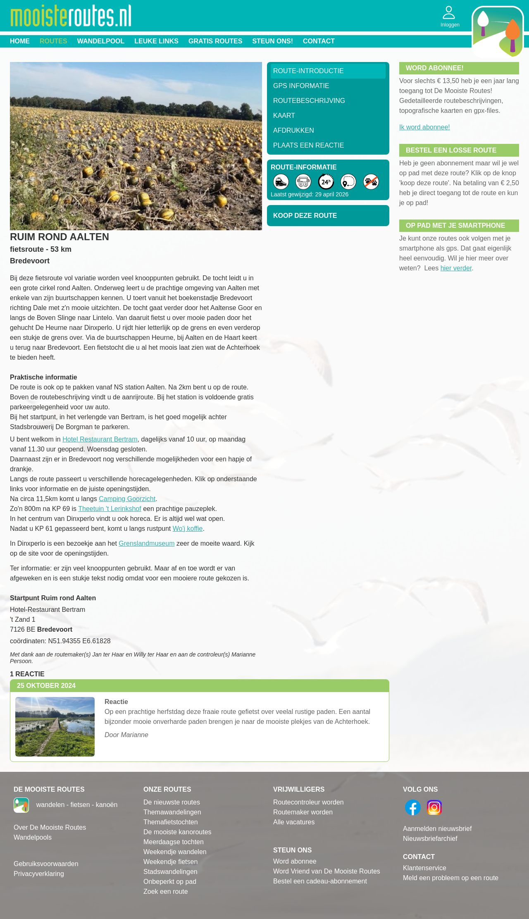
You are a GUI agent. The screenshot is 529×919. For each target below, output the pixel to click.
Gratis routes (215, 41)
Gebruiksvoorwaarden (46, 863)
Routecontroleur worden (308, 802)
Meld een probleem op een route (450, 877)
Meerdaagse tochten (173, 841)
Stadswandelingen (170, 871)
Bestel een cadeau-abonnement (320, 881)
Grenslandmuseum (146, 543)
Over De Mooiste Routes (50, 827)
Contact (319, 41)
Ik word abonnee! (424, 127)
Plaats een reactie (308, 145)
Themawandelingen (172, 812)
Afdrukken (293, 130)
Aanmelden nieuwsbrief (437, 828)
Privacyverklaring (39, 873)
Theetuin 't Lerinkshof (109, 508)
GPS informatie (301, 85)
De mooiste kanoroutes (177, 831)
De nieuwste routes (171, 802)
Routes (53, 41)
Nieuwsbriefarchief (430, 838)
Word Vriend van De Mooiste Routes (326, 871)
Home (20, 41)
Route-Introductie (308, 70)
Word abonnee (295, 861)
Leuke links (156, 41)
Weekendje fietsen (170, 861)
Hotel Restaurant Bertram (99, 439)
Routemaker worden (303, 812)
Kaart (284, 115)
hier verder (456, 268)
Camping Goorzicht (127, 498)
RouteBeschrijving (309, 100)
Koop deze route (305, 215)
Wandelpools (33, 837)
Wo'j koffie (188, 528)
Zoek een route (165, 891)
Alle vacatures (294, 822)
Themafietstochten (170, 822)
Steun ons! (272, 41)
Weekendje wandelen (175, 851)
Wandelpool (101, 41)
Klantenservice (424, 867)
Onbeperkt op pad (169, 881)
